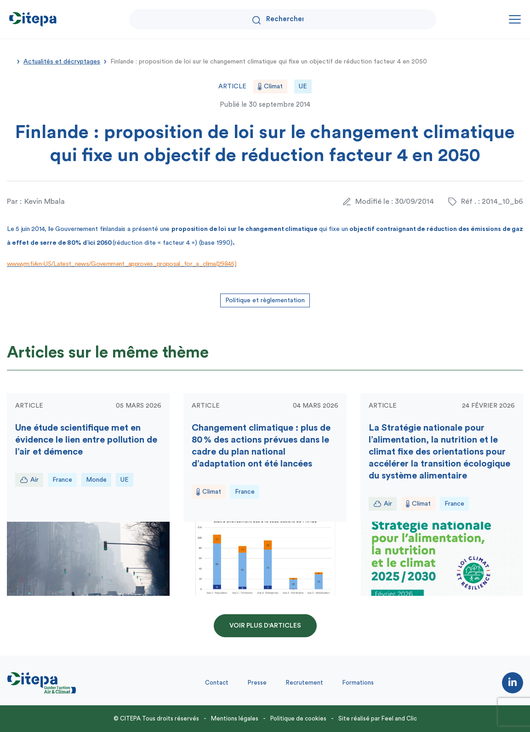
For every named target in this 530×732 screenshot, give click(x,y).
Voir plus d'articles (265, 625)
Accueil (10, 60)
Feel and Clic (399, 718)
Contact (216, 683)
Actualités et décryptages (61, 61)
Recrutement (304, 683)
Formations (358, 683)
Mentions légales (234, 718)
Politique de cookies (298, 718)
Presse (257, 683)
